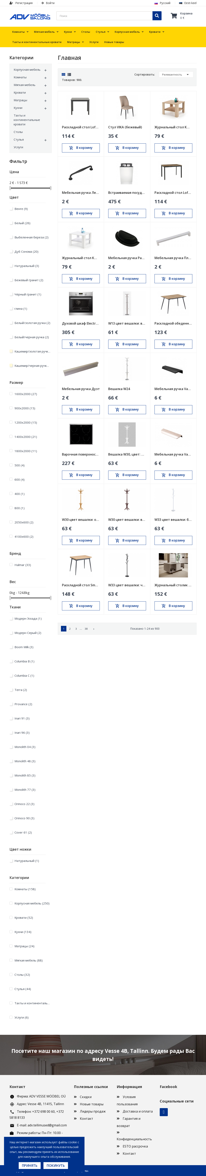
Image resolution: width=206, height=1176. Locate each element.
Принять (29, 1165)
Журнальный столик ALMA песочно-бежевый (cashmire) (173, 585)
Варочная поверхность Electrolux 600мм (81, 454)
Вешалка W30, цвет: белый (127, 454)
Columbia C (24, 675)
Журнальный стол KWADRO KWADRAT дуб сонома (173, 127)
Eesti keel (188, 3)
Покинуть (56, 1165)
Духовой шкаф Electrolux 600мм (81, 323)
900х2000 (24, 408)
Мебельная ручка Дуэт (81, 389)
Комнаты (20, 77)
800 (19, 508)
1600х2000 (25, 394)
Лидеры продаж (93, 1111)
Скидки (86, 1097)
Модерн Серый (27, 633)
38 (86, 628)
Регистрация (21, 3)
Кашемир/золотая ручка (32, 351)
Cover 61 (23, 832)
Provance (23, 704)
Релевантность (176, 74)
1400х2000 (25, 437)
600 (19, 479)
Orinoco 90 (24, 818)
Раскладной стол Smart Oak (81, 585)
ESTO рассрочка (135, 1146)
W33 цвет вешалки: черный (127, 585)
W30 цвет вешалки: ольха (81, 519)
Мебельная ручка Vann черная (173, 389)
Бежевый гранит (28, 280)
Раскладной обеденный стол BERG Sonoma (173, 323)
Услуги (18, 147)
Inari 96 (22, 733)
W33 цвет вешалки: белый (173, 519)
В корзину (81, 147)
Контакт (86, 1118)
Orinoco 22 (24, 804)
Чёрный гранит (27, 294)
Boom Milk (23, 647)
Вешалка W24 (119, 389)
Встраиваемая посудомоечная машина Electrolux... (127, 192)
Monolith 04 (24, 747)
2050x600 (23, 522)
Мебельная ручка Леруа (81, 192)
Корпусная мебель (27, 69)
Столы (18, 132)
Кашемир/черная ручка (32, 366)
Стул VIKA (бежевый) (125, 127)
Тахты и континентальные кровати (27, 119)
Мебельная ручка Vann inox (173, 454)
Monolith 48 (24, 761)
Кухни (18, 108)
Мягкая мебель (24, 85)
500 (19, 465)
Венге (21, 209)
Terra (20, 690)
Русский (162, 3)
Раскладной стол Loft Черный (81, 127)
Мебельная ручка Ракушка (127, 258)
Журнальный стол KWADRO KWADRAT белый (81, 258)
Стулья (19, 139)
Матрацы (20, 100)
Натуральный (26, 266)
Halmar (22, 565)
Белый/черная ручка (31, 337)
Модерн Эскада (28, 618)
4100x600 (23, 536)
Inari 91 (22, 718)
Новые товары (91, 1104)
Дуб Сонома (26, 251)
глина (20, 309)
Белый (22, 223)
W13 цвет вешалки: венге (127, 323)
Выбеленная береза (31, 237)
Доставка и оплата (138, 1111)
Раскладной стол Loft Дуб (173, 192)
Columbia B (24, 661)
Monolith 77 (24, 790)
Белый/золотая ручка (32, 323)
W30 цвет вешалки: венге (127, 519)
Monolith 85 (24, 775)
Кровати (20, 92)
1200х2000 (25, 422)
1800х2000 (25, 451)
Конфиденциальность (134, 1139)
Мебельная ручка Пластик (173, 258)
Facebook (164, 1112)
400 (19, 494)
